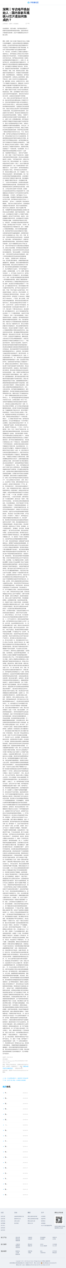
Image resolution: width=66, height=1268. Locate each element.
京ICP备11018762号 (45, 1265)
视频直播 (18, 1240)
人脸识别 (18, 1244)
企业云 (41, 1244)
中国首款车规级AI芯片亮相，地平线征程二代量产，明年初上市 (6, 1092)
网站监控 (54, 1252)
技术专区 (3, 1230)
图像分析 (30, 1245)
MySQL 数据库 (43, 1245)
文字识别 (54, 1251)
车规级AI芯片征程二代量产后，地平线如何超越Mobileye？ (6, 1162)
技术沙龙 (3, 1221)
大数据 (29, 1252)
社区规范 (43, 1216)
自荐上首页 (17, 1221)
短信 (41, 1251)
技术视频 (3, 1223)
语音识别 (18, 1247)
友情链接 (43, 1223)
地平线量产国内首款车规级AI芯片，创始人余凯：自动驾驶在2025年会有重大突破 (6, 1098)
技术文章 (3, 1216)
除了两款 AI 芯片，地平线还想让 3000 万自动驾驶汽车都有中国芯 (6, 1189)
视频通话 (18, 1245)
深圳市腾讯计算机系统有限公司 (17, 1263)
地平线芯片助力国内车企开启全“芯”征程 (6, 1184)
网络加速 (18, 1239)
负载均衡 (30, 1251)
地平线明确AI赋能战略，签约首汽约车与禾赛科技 (6, 1194)
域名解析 (42, 1239)
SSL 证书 (54, 1245)
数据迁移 (18, 1254)
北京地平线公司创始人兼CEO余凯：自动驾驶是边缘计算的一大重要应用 (6, 1135)
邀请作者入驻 (17, 1218)
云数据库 (30, 1239)
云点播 (17, 1252)
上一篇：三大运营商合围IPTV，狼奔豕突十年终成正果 (15, 1078)
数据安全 (18, 1251)
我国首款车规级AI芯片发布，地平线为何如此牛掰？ (6, 1119)
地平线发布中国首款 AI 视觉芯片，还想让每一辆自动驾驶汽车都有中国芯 (6, 1168)
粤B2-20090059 (37, 1263)
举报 (27, 23)
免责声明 (43, 1218)
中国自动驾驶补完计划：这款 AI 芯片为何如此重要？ (6, 1141)
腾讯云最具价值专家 (32, 1216)
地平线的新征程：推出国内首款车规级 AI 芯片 (6, 1103)
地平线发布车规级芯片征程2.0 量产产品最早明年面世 (6, 1157)
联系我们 (43, 1221)
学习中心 (3, 1225)
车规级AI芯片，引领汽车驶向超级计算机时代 (6, 1178)
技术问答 (3, 1218)
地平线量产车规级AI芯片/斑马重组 (6, 1151)
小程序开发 (42, 1252)
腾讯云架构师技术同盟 (33, 1218)
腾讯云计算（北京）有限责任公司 (24, 1265)
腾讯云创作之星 (31, 1221)
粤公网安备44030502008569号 (49, 1263)
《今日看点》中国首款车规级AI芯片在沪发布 (6, 1125)
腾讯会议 (30, 1244)
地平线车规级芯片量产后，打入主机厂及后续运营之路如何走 (6, 1114)
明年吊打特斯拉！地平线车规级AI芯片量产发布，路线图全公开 (6, 1109)
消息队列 (54, 1237)
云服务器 (30, 1237)
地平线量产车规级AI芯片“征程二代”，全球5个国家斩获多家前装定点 (6, 1130)
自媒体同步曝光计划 (19, 1216)
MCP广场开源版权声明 (46, 1225)
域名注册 (18, 1237)
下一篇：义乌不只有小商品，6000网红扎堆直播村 (14, 1080)
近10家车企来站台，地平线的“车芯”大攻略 (6, 1173)
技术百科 (3, 1227)
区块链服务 (42, 1237)
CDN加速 (54, 1244)
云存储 (54, 1239)
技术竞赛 (16, 1223)
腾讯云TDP (30, 1223)
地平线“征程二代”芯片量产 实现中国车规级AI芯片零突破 (6, 1146)
